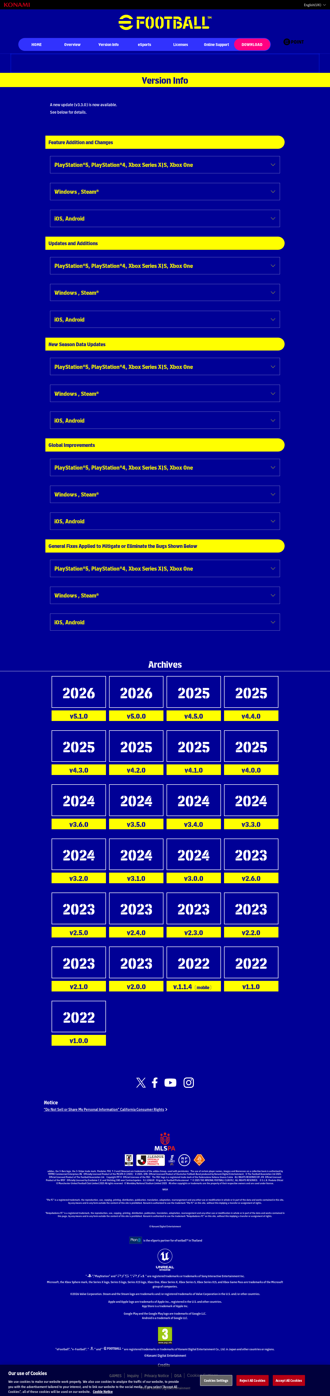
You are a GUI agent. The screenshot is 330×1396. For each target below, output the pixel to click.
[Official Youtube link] (170, 1083)
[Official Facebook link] (155, 1082)
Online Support (216, 44)
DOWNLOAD (252, 44)
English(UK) (312, 5)
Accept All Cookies (289, 1385)
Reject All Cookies (252, 1385)
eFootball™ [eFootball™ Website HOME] (165, 22)
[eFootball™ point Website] (293, 44)
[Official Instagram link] (189, 1082)
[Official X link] (141, 1083)
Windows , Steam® (76, 191)
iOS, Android (69, 218)
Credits (164, 1368)
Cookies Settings (216, 1385)
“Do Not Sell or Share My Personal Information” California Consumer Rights (106, 1111)
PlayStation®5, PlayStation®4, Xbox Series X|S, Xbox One (123, 164)
